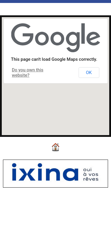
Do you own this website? (27, 72)
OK (89, 72)
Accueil (8, 10)
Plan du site (72, 235)
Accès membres (43, 235)
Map (24, 10)
